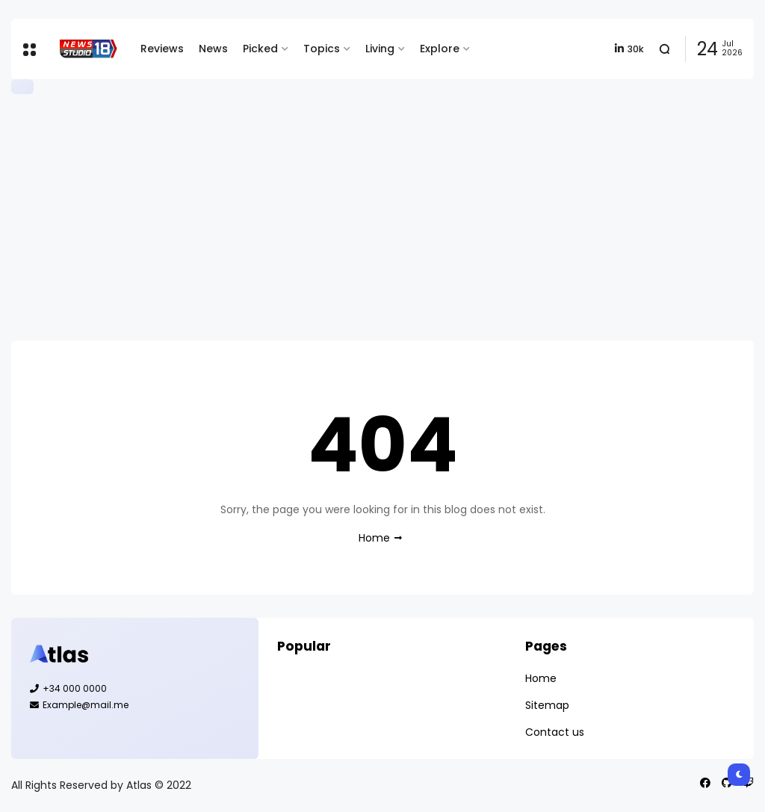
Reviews (162, 48)
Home (374, 537)
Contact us (554, 732)
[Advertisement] (382, 217)
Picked (260, 48)
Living (379, 48)
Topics (321, 48)
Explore (439, 48)
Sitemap (547, 705)
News (213, 48)
